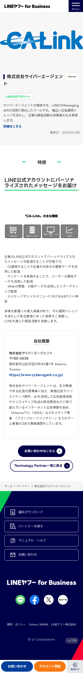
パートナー (23, 486)
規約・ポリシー (16, 624)
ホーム (8, 486)
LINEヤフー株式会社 (63, 624)
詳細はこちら (12, 126)
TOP (73, 640)
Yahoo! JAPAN (38, 624)
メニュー (75, 6)
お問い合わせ (17, 666)
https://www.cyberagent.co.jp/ (36, 374)
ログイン (75, 669)
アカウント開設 (50, 666)
